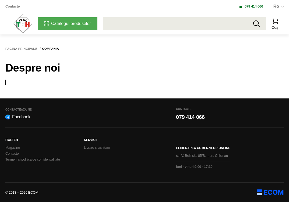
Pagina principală (21, 48)
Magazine (12, 148)
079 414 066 (254, 6)
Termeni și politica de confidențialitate (32, 159)
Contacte (12, 6)
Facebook (17, 117)
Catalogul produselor (67, 23)
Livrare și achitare (97, 148)
